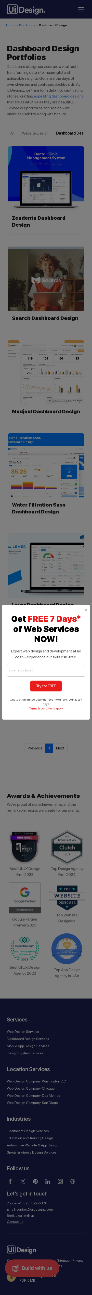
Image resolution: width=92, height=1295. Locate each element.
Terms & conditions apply (46, 708)
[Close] (86, 609)
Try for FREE (46, 686)
